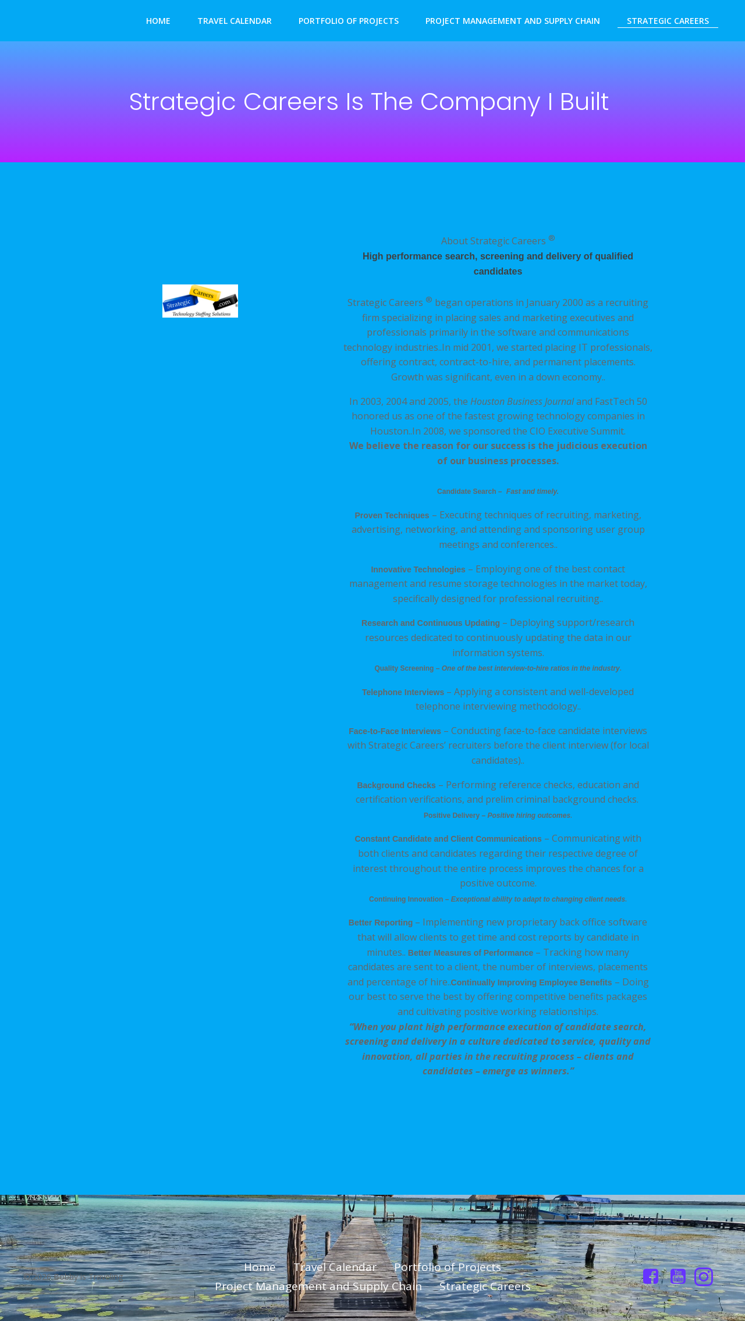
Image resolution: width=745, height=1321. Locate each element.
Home (158, 20)
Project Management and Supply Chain (512, 20)
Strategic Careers (668, 20)
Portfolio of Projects (349, 20)
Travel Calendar (234, 20)
